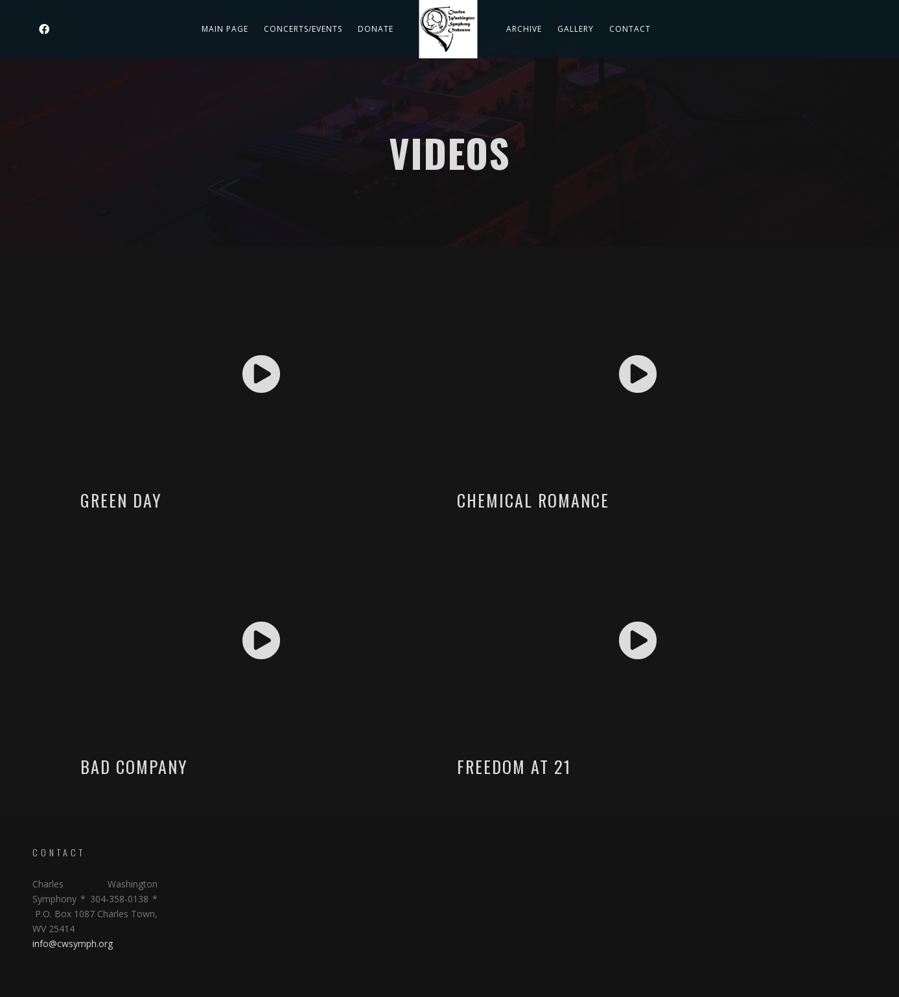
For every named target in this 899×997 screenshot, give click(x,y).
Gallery (575, 28)
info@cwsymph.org (72, 943)
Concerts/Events (303, 28)
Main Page (225, 28)
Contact (630, 28)
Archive (524, 28)
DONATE (375, 28)
